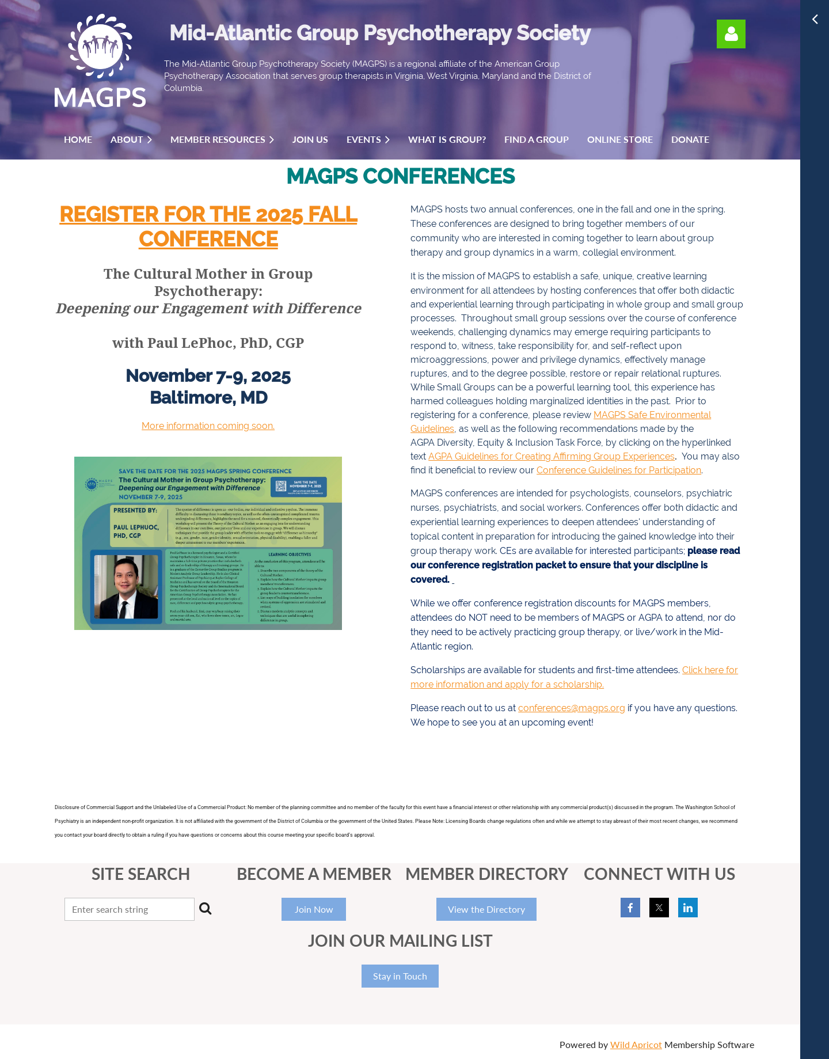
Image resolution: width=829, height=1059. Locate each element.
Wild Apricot (636, 1044)
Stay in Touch (400, 975)
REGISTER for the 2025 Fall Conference (208, 226)
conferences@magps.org (571, 708)
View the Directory (486, 909)
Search (205, 908)
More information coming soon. (208, 425)
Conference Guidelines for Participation (619, 470)
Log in (731, 34)
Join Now (314, 909)
